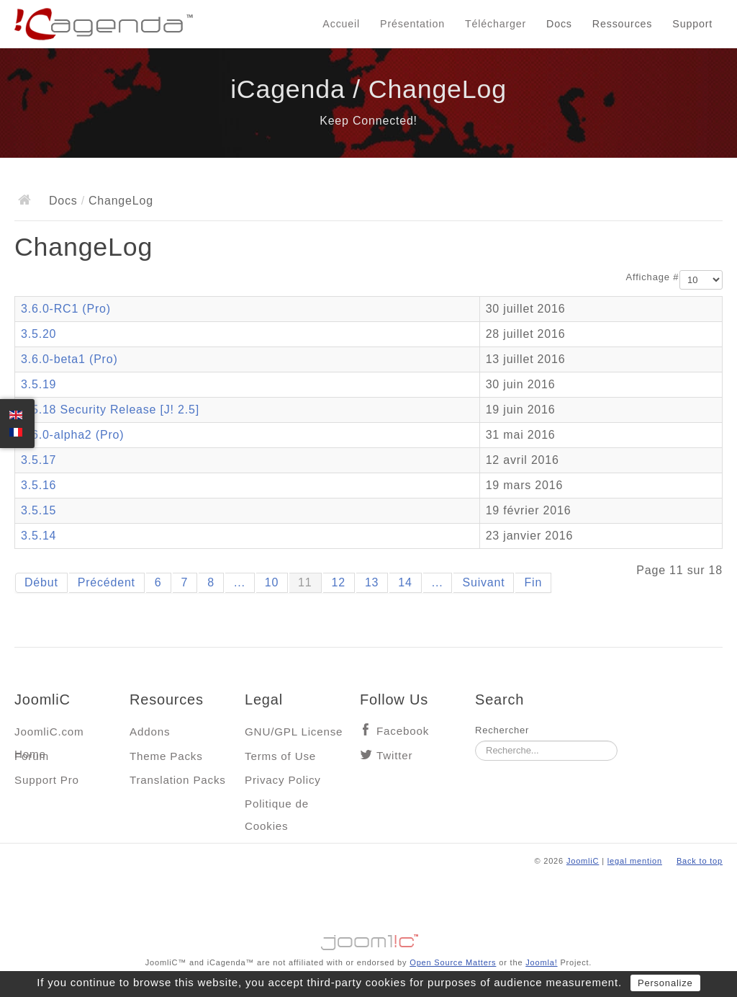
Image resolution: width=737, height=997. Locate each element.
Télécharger (495, 24)
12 (338, 582)
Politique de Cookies (277, 807)
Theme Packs (166, 756)
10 (272, 582)
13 (372, 582)
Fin (533, 582)
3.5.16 (38, 485)
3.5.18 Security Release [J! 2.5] (110, 409)
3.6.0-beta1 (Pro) (69, 359)
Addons (150, 731)
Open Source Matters (453, 962)
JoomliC (583, 861)
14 (405, 582)
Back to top (700, 861)
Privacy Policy (283, 780)
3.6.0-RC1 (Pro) (66, 309)
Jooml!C (368, 938)
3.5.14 (38, 535)
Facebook (402, 730)
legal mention (634, 861)
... (239, 582)
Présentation (412, 24)
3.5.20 (38, 334)
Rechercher (502, 730)
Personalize (665, 983)
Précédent (106, 582)
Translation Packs (178, 780)
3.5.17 (38, 460)
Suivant (483, 582)
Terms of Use (280, 756)
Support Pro (46, 780)
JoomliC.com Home (49, 735)
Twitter (394, 755)
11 (305, 582)
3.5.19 (38, 384)
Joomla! (541, 962)
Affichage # (652, 277)
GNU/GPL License (294, 731)
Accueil (341, 24)
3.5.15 (38, 510)
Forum (31, 756)
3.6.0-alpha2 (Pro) (72, 435)
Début (41, 582)
